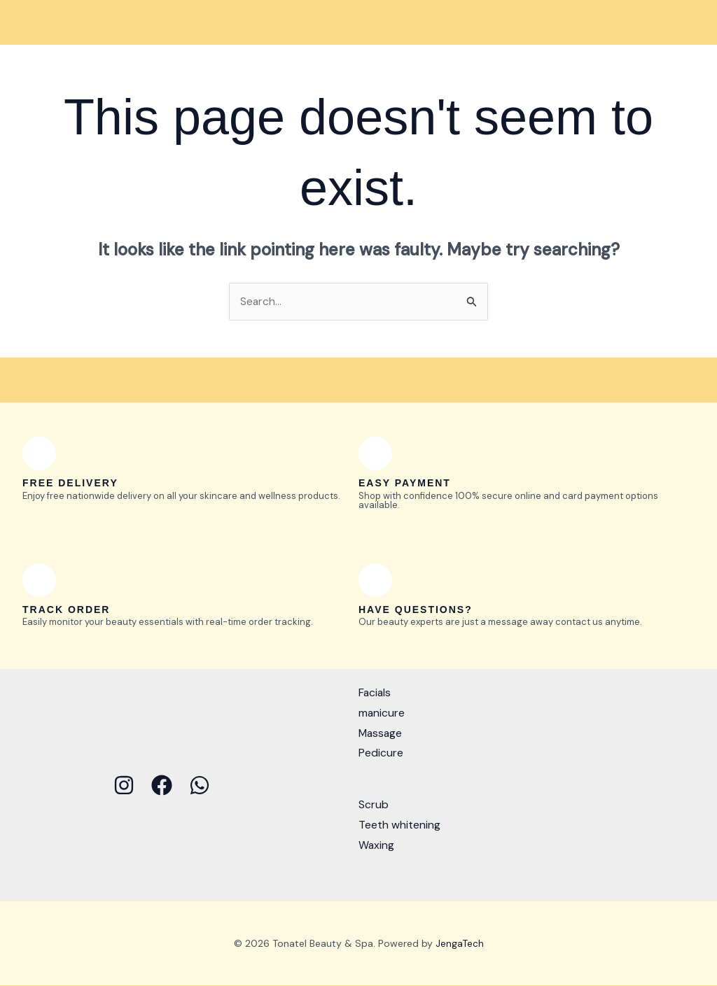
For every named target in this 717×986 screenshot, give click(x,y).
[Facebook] (161, 785)
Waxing (376, 845)
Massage (381, 733)
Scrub (373, 805)
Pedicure (380, 753)
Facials (375, 693)
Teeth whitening (399, 824)
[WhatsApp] (199, 785)
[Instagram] (123, 785)
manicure (381, 712)
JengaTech (459, 943)
